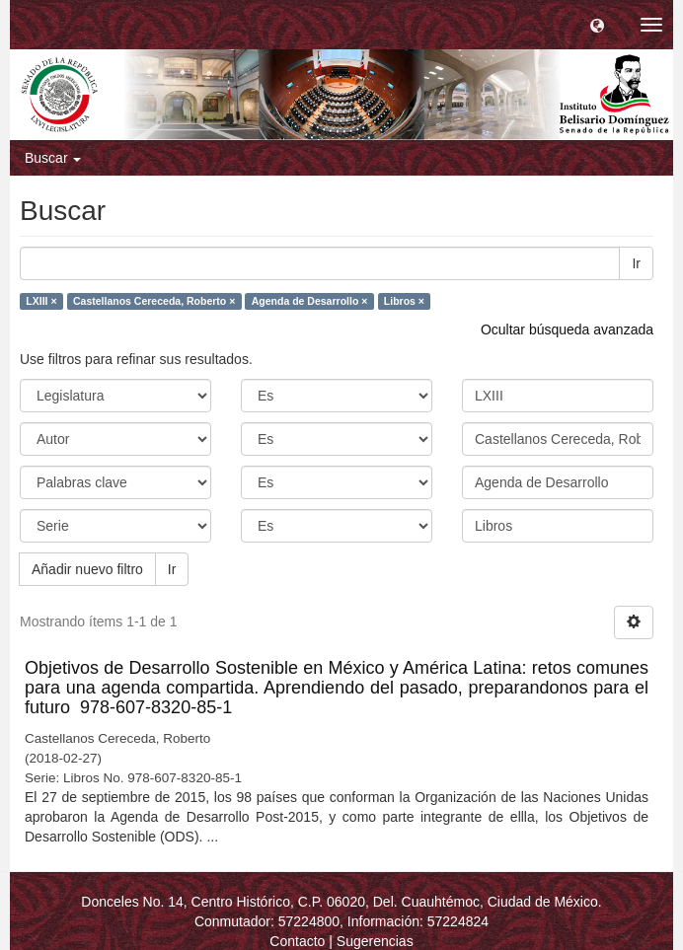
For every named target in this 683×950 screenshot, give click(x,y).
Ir (636, 263)
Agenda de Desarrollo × (310, 301)
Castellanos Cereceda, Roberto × (154, 301)
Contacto (297, 941)
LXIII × (41, 301)
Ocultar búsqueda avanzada (567, 329)
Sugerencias (375, 941)
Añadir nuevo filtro (87, 569)
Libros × (404, 301)
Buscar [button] (53, 158)
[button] (597, 24)
